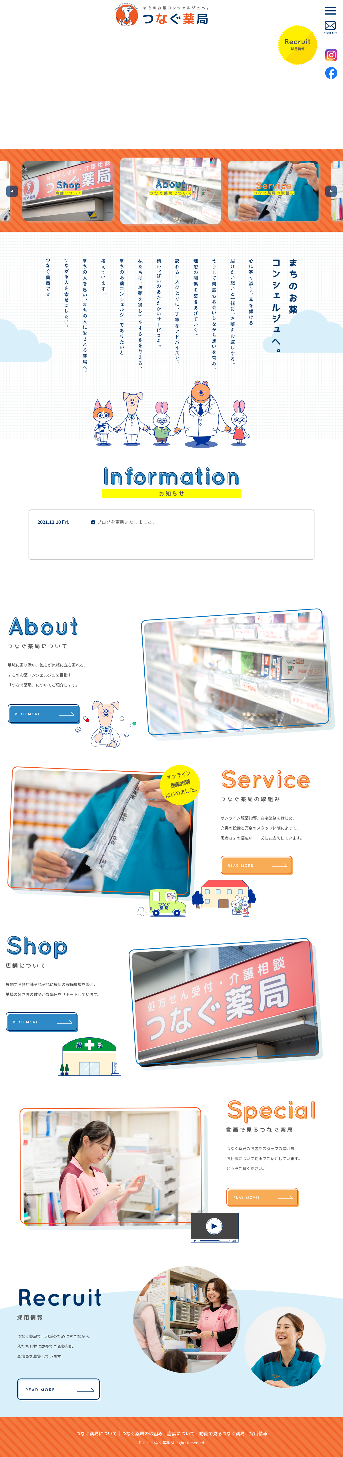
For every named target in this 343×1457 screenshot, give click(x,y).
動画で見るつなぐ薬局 (222, 1433)
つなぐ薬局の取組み (142, 1433)
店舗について (181, 1433)
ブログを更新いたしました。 (126, 521)
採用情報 (258, 1433)
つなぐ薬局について (96, 1433)
